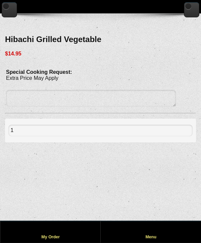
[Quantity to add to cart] (27, 130)
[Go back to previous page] (9, 9)
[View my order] (50, 232)
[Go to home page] (191, 9)
